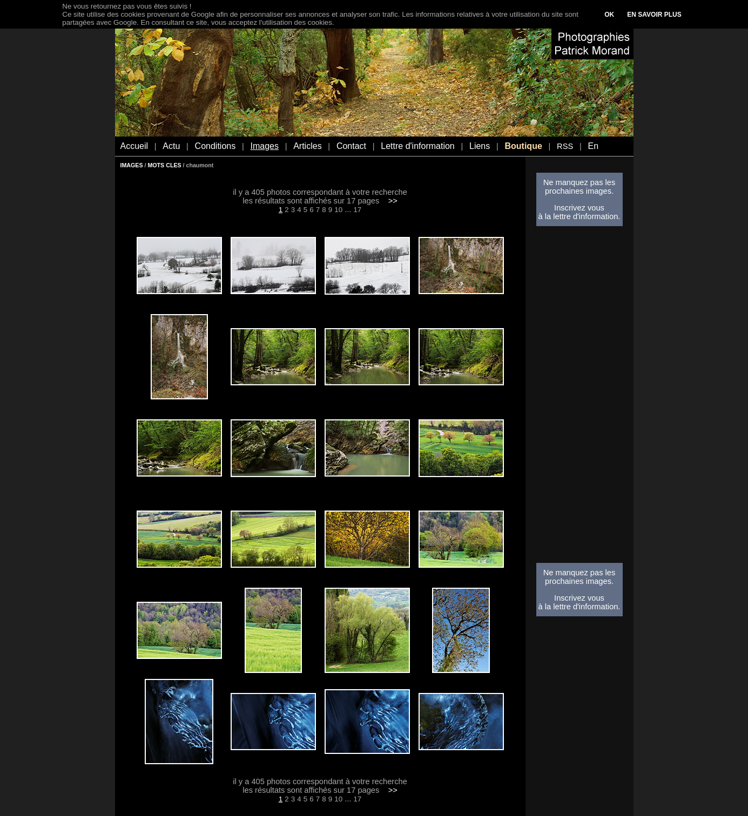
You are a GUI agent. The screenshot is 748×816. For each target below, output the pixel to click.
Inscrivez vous (579, 207)
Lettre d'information (417, 146)
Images (264, 146)
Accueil (134, 146)
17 (357, 210)
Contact (351, 146)
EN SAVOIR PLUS (654, 14)
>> (392, 200)
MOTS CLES (164, 165)
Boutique (523, 146)
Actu (171, 146)
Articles (307, 146)
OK (609, 14)
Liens (479, 146)
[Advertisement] (579, 398)
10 (338, 210)
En (593, 146)
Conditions (215, 146)
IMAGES (131, 165)
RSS (565, 146)
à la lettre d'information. (579, 216)
